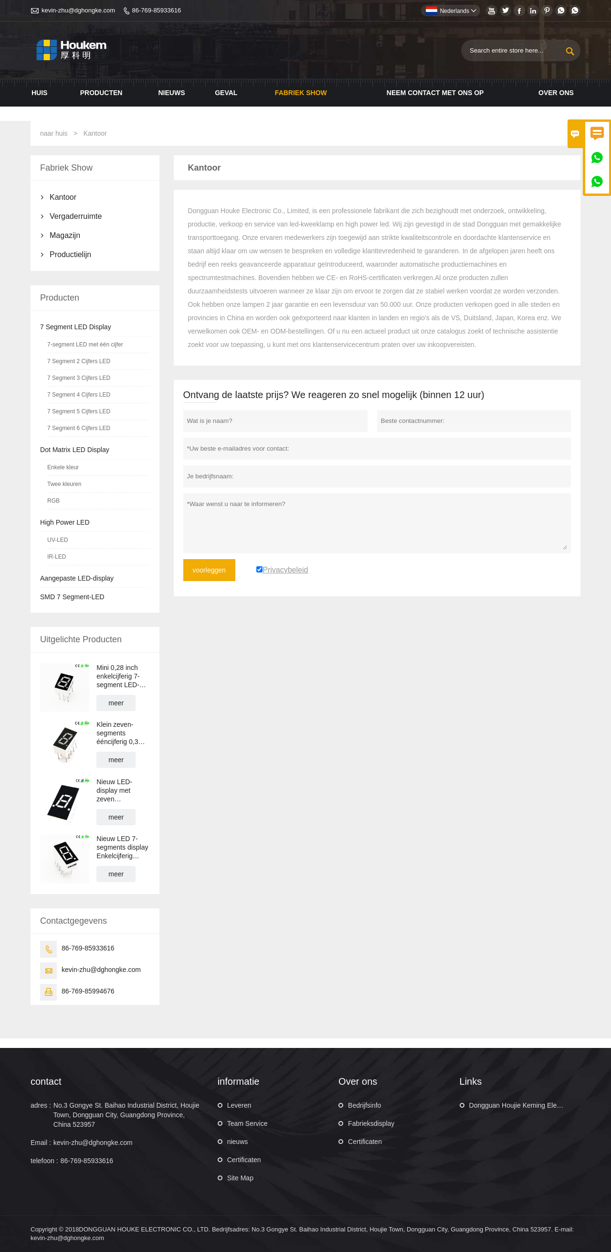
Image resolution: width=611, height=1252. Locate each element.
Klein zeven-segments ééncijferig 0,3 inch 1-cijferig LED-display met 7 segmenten (121, 733)
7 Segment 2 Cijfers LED (78, 361)
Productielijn (70, 254)
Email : (41, 1142)
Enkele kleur (63, 467)
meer (116, 703)
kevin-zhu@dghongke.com (78, 10)
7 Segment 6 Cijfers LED (78, 428)
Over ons (556, 93)
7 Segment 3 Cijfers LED (78, 378)
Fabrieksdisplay (371, 1123)
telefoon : (44, 1161)
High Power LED (65, 522)
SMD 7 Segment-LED (72, 597)
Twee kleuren (64, 484)
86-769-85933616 (156, 10)
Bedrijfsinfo (364, 1105)
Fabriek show (301, 93)
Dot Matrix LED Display (74, 449)
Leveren (239, 1105)
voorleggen (209, 570)
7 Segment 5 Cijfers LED (78, 411)
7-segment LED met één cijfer (85, 344)
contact (46, 1081)
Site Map (240, 1178)
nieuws (237, 1141)
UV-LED (57, 540)
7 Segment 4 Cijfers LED (78, 394)
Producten (101, 93)
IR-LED (56, 556)
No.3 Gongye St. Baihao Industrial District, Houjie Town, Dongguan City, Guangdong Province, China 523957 (126, 1114)
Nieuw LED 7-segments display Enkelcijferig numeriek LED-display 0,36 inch (122, 847)
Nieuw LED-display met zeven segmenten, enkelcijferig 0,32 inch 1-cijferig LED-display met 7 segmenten (121, 790)
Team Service (247, 1123)
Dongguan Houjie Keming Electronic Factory (534, 1105)
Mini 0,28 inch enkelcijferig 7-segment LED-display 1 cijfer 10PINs (117, 676)
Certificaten (244, 1160)
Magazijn (65, 235)
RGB (53, 500)
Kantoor (63, 197)
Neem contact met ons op (435, 93)
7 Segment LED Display (75, 327)
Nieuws (171, 93)
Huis (39, 93)
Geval (226, 93)
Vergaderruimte (76, 216)
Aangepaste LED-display (77, 578)
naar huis (54, 133)
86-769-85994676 (88, 991)
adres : (41, 1105)
